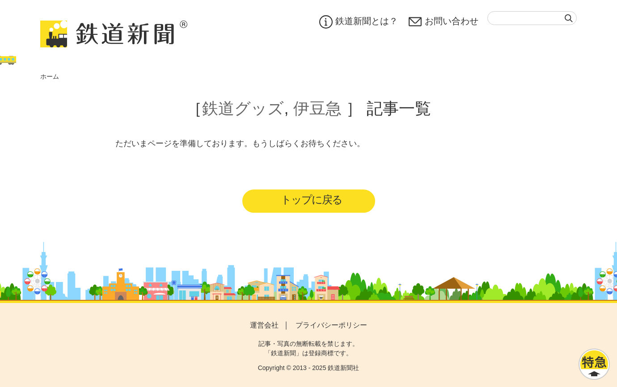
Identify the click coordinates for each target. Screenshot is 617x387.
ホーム (49, 76)
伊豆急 (317, 108)
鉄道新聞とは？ (358, 22)
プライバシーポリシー (331, 325)
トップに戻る (311, 200)
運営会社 (264, 325)
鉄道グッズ (243, 108)
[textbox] (532, 18)
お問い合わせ (443, 22)
